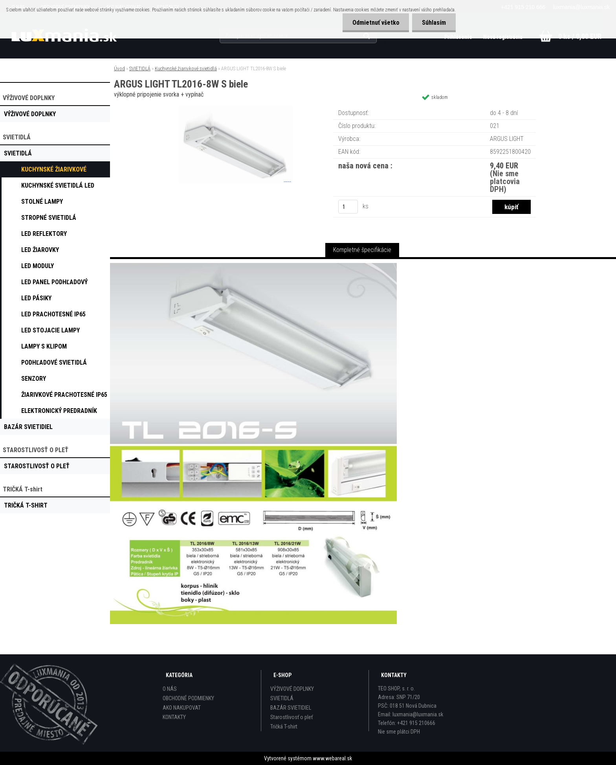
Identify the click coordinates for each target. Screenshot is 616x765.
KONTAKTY (174, 717)
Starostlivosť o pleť (291, 717)
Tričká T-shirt (283, 726)
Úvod (119, 68)
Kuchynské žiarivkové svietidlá (186, 68)
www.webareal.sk (332, 758)
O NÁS (170, 689)
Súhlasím (434, 22)
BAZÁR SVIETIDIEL (290, 708)
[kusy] (348, 207)
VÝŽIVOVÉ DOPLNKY (292, 689)
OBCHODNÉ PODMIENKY (188, 698)
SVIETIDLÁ (139, 68)
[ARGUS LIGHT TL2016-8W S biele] (236, 107)
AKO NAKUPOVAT (182, 708)
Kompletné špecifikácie (362, 250)
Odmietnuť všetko (375, 22)
